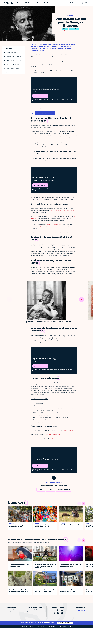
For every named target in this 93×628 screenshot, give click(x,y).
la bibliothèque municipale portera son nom (63, 210)
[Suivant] (81, 299)
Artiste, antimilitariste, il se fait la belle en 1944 (13, 53)
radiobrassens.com (69, 430)
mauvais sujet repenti (37, 226)
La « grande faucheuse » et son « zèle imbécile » (13, 65)
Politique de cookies (61, 626)
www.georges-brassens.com (52, 434)
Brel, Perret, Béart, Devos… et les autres (14, 61)
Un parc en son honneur (13, 68)
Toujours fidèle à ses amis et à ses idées (14, 57)
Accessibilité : (37, 626)
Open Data (53, 626)
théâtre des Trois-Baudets (54, 224)
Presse (48, 626)
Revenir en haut (9, 72)
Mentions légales (23, 626)
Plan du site (70, 626)
